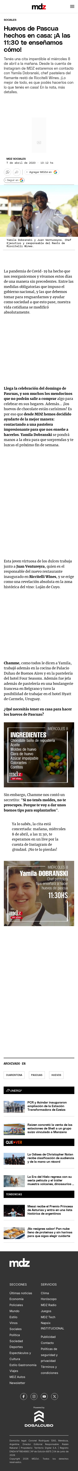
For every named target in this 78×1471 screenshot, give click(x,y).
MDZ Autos (17, 1377)
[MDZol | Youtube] (44, 1396)
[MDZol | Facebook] (23, 1396)
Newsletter (17, 1383)
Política (14, 1335)
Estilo (13, 1317)
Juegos (46, 1311)
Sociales (15, 1329)
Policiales (16, 1305)
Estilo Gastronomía (22, 1365)
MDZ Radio (48, 1305)
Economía (16, 1299)
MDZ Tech (48, 1317)
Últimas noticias (20, 1293)
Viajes (13, 1371)
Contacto (47, 1343)
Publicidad (48, 1337)
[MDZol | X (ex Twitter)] (54, 1396)
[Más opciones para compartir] (17, 172)
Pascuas (36, 1075)
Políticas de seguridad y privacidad (49, 1355)
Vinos (13, 1323)
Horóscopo (49, 1299)
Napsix (46, 1323)
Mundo (14, 1311)
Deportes (16, 1347)
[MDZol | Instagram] (34, 1396)
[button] (72, 6)
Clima (45, 1293)
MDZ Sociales (16, 159)
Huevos (56, 1075)
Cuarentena (14, 1075)
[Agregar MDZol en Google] (41, 172)
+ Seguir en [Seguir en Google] (14, 180)
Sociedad (16, 1341)
